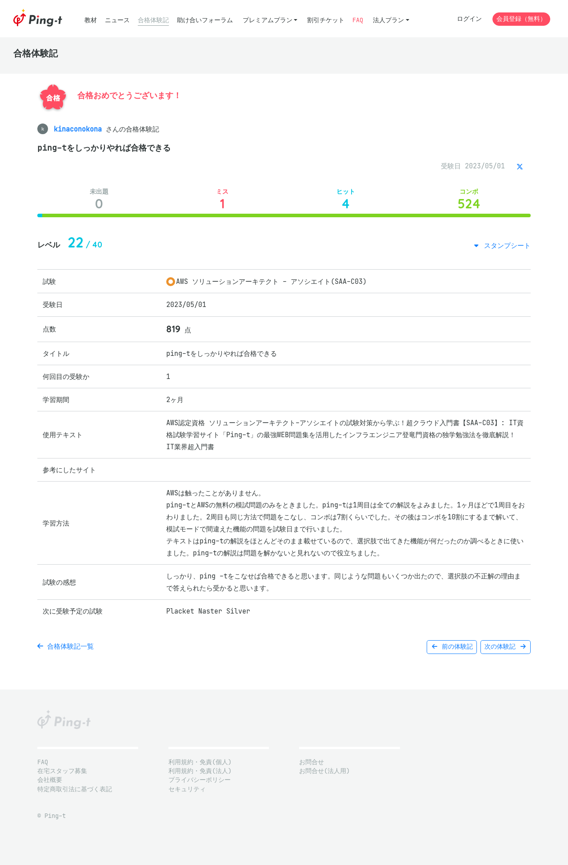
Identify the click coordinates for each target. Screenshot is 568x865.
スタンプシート (505, 245)
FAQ (357, 20)
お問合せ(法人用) (324, 771)
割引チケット (325, 20)
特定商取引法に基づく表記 (74, 789)
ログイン (469, 19)
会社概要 (49, 780)
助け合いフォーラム (205, 20)
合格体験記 (153, 20)
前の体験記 (452, 646)
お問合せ (311, 762)
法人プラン (388, 20)
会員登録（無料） (521, 19)
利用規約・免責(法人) (200, 771)
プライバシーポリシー (199, 780)
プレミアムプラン (267, 20)
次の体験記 (505, 646)
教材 (90, 20)
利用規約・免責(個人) (200, 762)
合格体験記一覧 (65, 646)
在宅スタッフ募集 (62, 771)
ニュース (117, 20)
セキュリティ (187, 789)
